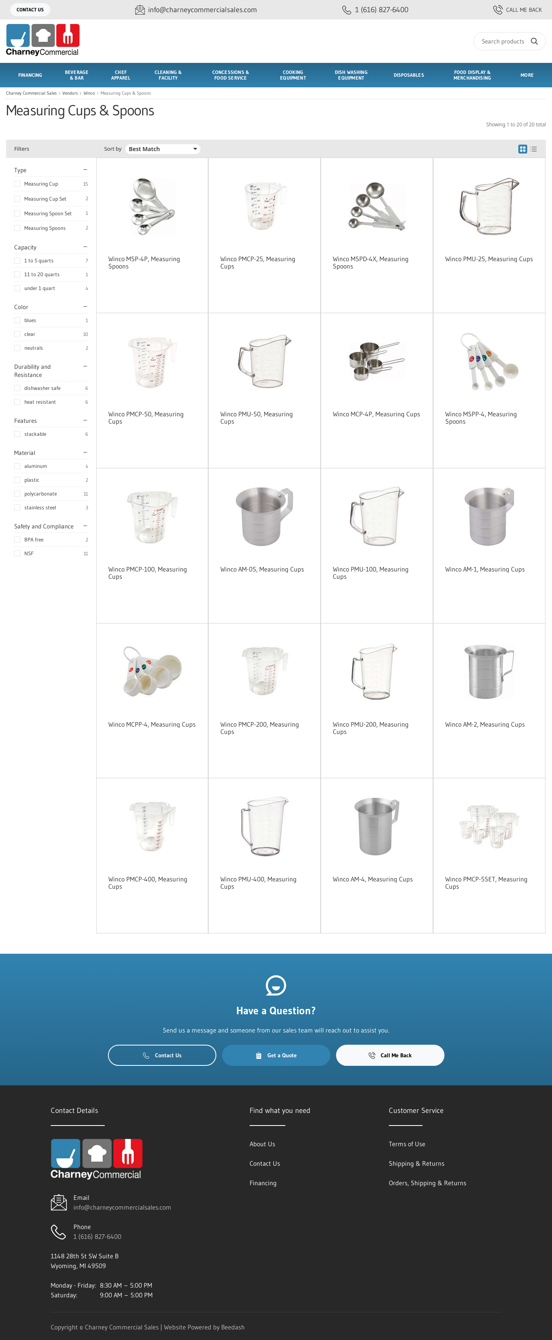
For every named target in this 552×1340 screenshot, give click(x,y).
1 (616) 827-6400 (97, 1236)
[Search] (509, 41)
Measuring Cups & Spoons (126, 93)
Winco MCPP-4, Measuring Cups (152, 724)
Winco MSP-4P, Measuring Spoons (144, 262)
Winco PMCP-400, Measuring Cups (148, 882)
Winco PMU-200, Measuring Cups (371, 728)
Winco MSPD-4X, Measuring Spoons (371, 262)
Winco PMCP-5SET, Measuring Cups (486, 882)
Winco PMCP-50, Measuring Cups (146, 417)
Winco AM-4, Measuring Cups (373, 879)
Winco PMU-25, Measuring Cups (489, 258)
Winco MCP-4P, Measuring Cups (376, 414)
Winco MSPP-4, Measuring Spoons (481, 417)
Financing (30, 75)
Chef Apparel (120, 75)
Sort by (113, 149)
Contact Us (30, 9)
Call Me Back (517, 10)
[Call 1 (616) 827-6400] (375, 9)
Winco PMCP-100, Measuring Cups (147, 572)
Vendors (70, 93)
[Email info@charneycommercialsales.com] (196, 9)
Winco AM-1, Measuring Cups (485, 569)
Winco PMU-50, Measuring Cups (256, 417)
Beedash (233, 1327)
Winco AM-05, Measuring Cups (262, 569)
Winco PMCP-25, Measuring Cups (257, 262)
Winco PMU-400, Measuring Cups (258, 882)
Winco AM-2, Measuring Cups (485, 724)
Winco (89, 93)
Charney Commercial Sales (31, 93)
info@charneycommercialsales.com (122, 1207)
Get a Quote (276, 1055)
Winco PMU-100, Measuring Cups (371, 572)
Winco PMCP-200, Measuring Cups (259, 728)
